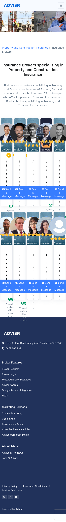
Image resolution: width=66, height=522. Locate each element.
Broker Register (10, 368)
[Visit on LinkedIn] (16, 497)
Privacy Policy (9, 486)
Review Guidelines (12, 490)
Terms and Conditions (35, 486)
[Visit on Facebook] (4, 497)
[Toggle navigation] (61, 5)
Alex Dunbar (59, 273)
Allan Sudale (19, 275)
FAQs (5, 395)
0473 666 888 (11, 348)
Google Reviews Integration (17, 390)
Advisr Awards (10, 384)
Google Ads (8, 418)
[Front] (12, 5)
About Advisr (10, 446)
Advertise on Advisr (13, 424)
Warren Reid (6, 273)
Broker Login (9, 374)
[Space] (12, 333)
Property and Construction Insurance (25, 47)
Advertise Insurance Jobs (16, 429)
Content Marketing (12, 413)
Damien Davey (19, 181)
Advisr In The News (12, 452)
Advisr (19, 509)
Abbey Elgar (46, 273)
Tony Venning (59, 181)
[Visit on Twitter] (10, 497)
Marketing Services (14, 407)
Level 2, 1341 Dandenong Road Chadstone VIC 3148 (32, 343)
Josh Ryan (46, 175)
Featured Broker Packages (16, 379)
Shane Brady (6, 179)
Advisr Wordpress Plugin (15, 434)
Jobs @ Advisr (10, 458)
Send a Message (20, 193)
